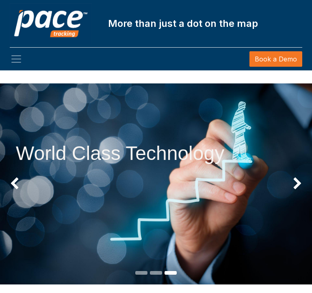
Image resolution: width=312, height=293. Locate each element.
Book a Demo (276, 59)
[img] (12, 155)
